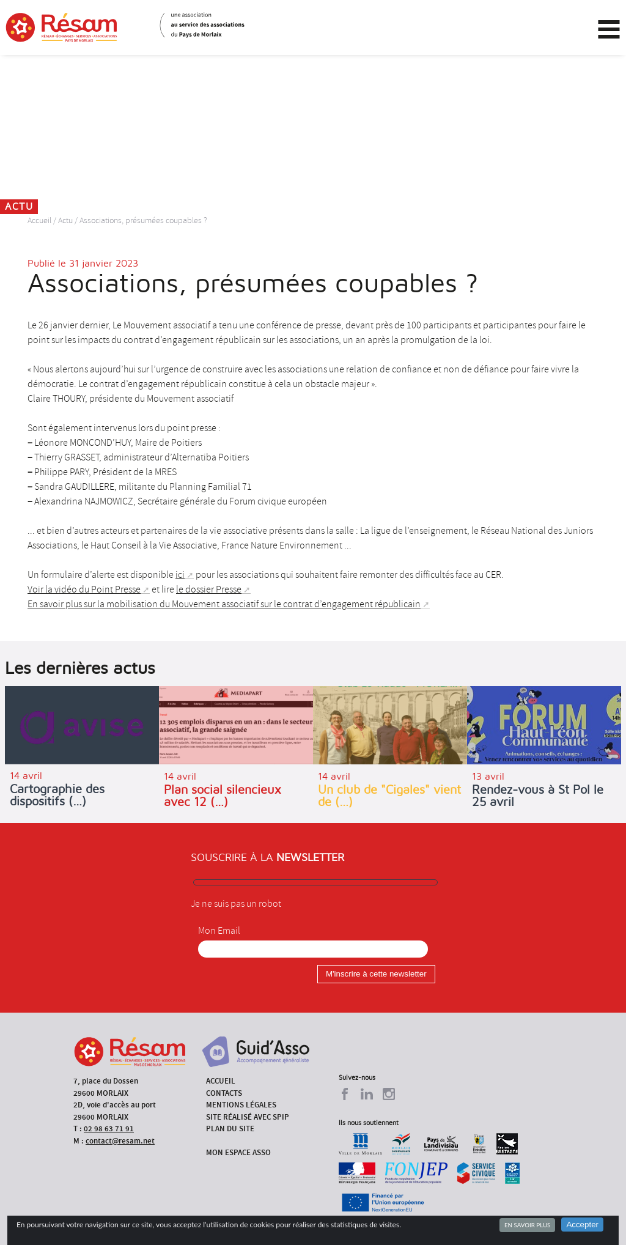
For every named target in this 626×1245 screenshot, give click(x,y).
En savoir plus (527, 1224)
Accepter (582, 1224)
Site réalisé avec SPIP (247, 1117)
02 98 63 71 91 (109, 1128)
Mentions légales (241, 1104)
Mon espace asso (238, 1152)
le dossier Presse (208, 589)
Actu (65, 220)
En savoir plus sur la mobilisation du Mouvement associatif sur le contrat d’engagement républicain (224, 604)
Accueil (39, 220)
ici (180, 575)
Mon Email (219, 931)
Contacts (224, 1093)
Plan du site (230, 1128)
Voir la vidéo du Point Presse (84, 589)
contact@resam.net (120, 1141)
